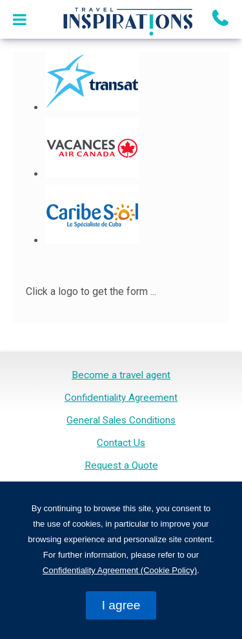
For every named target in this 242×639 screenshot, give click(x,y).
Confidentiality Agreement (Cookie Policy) (120, 570)
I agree (121, 605)
